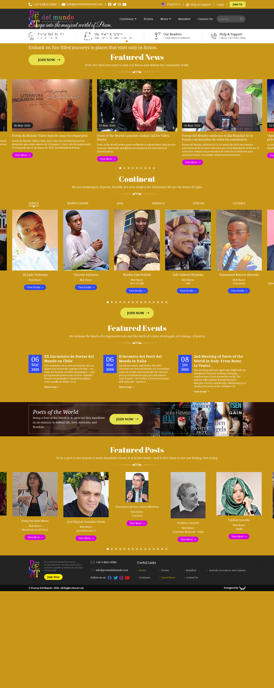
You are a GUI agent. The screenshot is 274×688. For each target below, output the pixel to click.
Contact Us (205, 18)
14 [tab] (163, 400)
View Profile (33, 384)
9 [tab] (154, 266)
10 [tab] (146, 400)
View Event (52, 484)
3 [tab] (129, 266)
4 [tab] (133, 266)
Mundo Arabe (77, 300)
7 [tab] (146, 266)
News (164, 18)
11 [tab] (150, 400)
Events (148, 18)
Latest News (168, 674)
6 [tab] (142, 266)
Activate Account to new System (227, 667)
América (158, 300)
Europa (198, 300)
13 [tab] (159, 400)
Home (142, 667)
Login (220, 4)
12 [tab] (154, 400)
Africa (34, 300)
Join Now (46, 108)
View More (21, 252)
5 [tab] (138, 266)
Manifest (184, 18)
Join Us (237, 4)
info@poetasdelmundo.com (85, 4)
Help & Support (201, 4)
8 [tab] (150, 266)
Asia (120, 300)
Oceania (239, 300)
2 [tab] (125, 266)
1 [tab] (121, 266)
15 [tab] (167, 400)
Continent (127, 18)
